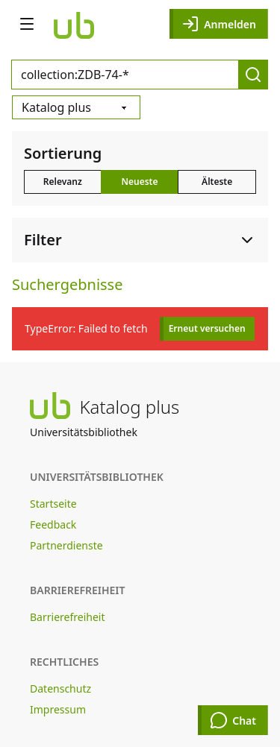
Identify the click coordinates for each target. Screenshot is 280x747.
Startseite (53, 504)
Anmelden (218, 24)
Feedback (53, 524)
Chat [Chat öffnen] (233, 720)
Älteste (217, 181)
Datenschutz (60, 688)
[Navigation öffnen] (27, 24)
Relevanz (62, 181)
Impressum (58, 709)
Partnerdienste (66, 545)
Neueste (139, 181)
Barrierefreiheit (67, 617)
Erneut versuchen (207, 328)
